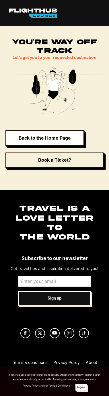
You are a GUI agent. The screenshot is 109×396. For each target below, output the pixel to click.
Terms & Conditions (59, 385)
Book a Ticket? (54, 160)
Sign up (54, 298)
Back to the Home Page (45, 138)
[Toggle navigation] (94, 13)
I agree (81, 387)
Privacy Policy (66, 362)
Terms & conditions (29, 362)
